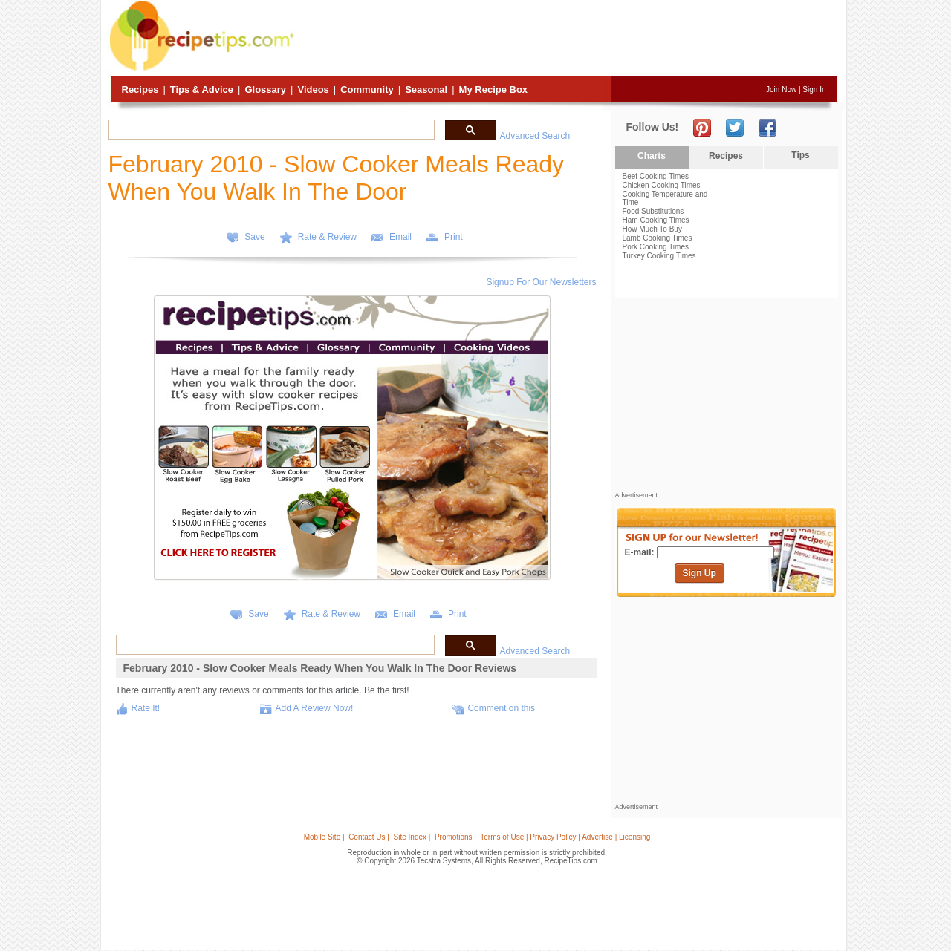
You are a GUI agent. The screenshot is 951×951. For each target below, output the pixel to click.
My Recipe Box (493, 89)
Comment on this (501, 708)
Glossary (265, 89)
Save (254, 237)
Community (367, 89)
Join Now (781, 89)
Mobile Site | (324, 837)
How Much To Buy (652, 229)
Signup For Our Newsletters (541, 282)
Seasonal (426, 89)
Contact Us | (368, 837)
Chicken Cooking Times (662, 185)
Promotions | (455, 837)
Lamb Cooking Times (657, 238)
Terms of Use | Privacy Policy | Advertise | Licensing (565, 837)
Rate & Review (327, 237)
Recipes (140, 89)
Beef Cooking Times (656, 176)
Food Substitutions (653, 211)
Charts (651, 156)
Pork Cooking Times (656, 247)
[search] (270, 130)
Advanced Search (535, 136)
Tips (800, 155)
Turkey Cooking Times (659, 256)
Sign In (813, 89)
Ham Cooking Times (656, 220)
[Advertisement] (567, 39)
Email (400, 237)
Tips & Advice (201, 89)
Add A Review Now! (315, 708)
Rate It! (146, 708)
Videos (312, 89)
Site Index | (412, 837)
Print (453, 237)
